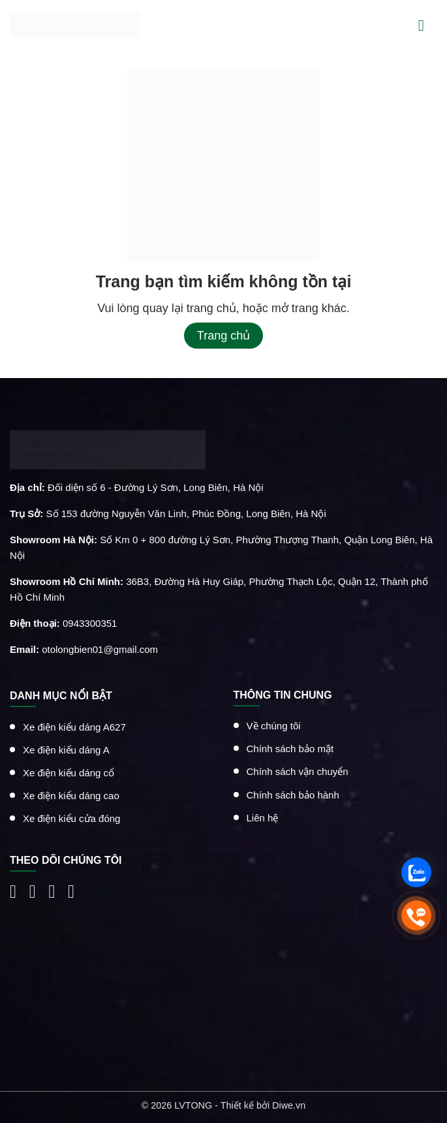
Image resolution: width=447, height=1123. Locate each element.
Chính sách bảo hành (293, 794)
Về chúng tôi (274, 725)
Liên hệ (263, 817)
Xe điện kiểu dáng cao (71, 795)
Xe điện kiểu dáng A (66, 749)
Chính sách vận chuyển (297, 771)
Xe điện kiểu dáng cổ (68, 772)
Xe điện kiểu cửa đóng (71, 818)
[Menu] (427, 24)
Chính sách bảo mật (290, 748)
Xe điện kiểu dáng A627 (74, 726)
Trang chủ (223, 335)
